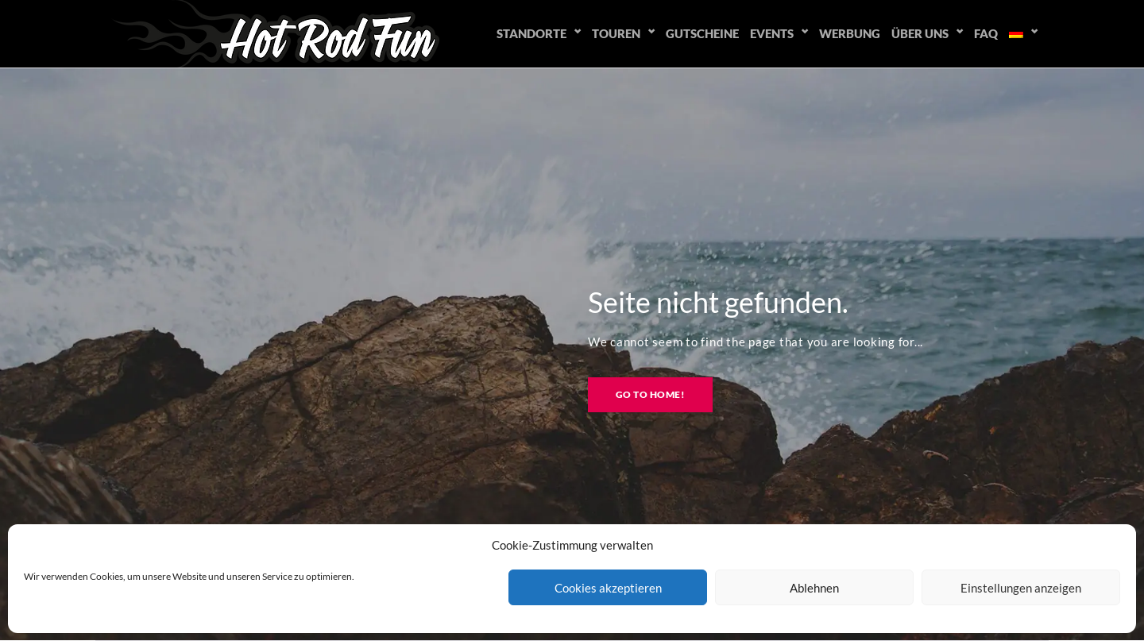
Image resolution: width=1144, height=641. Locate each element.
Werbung (849, 33)
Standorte (531, 33)
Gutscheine (702, 33)
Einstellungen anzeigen (1020, 588)
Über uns (920, 33)
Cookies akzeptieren (608, 588)
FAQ (986, 33)
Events (772, 33)
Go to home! (650, 394)
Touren (616, 33)
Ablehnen (814, 588)
